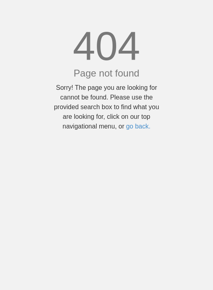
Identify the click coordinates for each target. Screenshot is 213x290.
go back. (138, 126)
